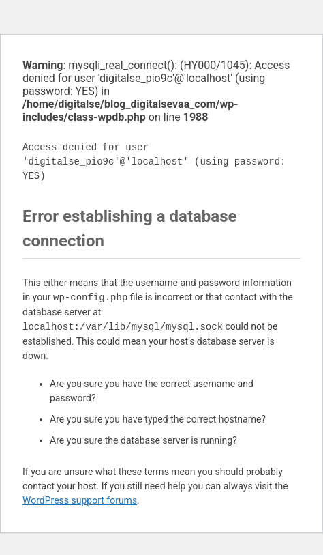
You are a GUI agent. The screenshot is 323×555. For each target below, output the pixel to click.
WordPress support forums (79, 500)
